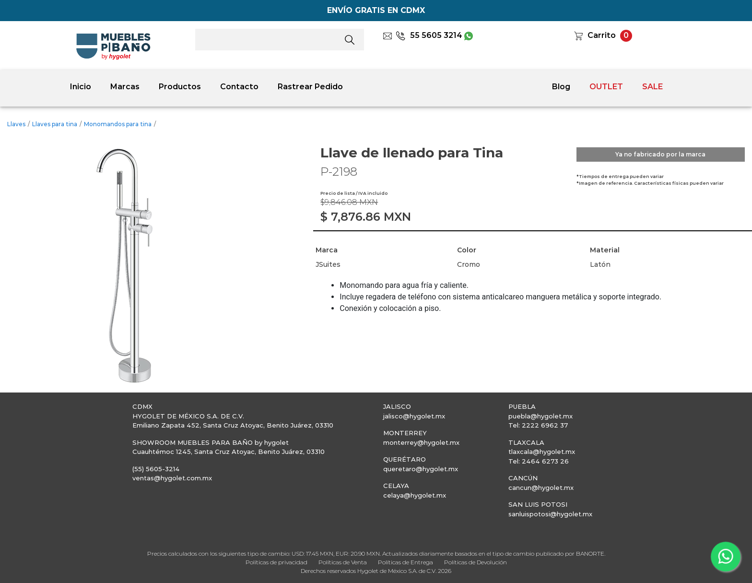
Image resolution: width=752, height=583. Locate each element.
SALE (652, 86)
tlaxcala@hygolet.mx (541, 451)
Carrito (602, 35)
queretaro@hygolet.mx (420, 469)
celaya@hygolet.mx (414, 495)
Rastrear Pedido (310, 86)
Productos (180, 86)
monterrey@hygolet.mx (421, 442)
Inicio (80, 86)
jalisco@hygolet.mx (414, 416)
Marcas (125, 86)
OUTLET (606, 86)
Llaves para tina (54, 124)
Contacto (239, 86)
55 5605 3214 (429, 35)
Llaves (16, 124)
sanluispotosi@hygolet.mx (550, 514)
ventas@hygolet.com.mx (172, 478)
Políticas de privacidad (276, 562)
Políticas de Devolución (475, 562)
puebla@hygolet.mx (540, 416)
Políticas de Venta (342, 562)
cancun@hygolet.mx (541, 487)
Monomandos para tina (118, 124)
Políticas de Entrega (405, 562)
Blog (561, 86)
